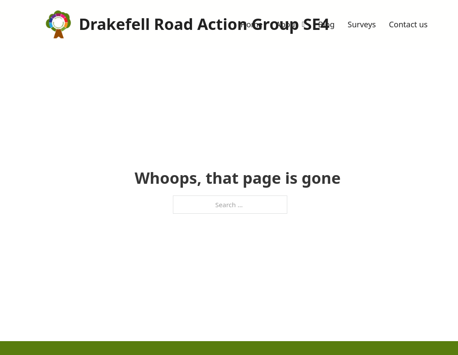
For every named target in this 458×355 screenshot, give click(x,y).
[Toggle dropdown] (303, 24)
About (287, 24)
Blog (326, 24)
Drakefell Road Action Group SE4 (204, 24)
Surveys (362, 24)
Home (251, 24)
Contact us (408, 24)
